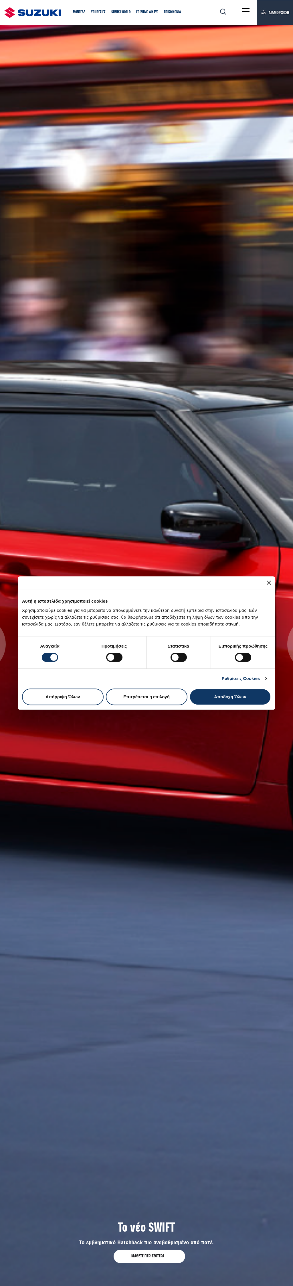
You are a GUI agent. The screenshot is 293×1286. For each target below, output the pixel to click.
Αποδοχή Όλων (230, 696)
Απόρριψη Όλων (62, 696)
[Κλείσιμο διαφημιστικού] (269, 583)
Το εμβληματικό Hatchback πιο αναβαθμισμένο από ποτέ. (146, 1242)
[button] (79, 12)
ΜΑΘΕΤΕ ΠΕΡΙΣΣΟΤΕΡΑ (148, 1256)
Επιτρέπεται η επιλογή (146, 696)
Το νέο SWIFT (146, 1228)
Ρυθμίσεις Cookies (241, 678)
